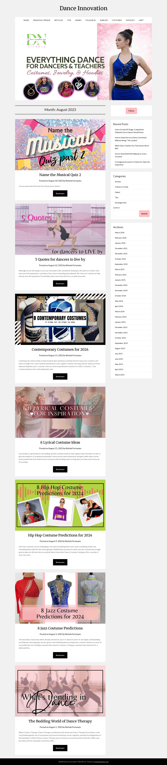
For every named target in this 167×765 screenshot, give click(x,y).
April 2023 (119, 369)
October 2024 (120, 296)
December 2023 (121, 327)
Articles (58, 20)
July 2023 (118, 354)
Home (26, 20)
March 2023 (119, 375)
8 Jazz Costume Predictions (60, 628)
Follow (131, 111)
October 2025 (120, 259)
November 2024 (121, 290)
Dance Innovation (83, 8)
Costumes (117, 20)
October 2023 (120, 338)
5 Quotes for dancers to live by (60, 259)
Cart (141, 20)
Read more (60, 193)
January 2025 (120, 280)
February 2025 (120, 275)
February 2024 (120, 317)
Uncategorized (120, 203)
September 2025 (121, 264)
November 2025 (121, 254)
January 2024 (120, 322)
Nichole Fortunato (73, 181)
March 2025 (119, 269)
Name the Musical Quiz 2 (60, 175)
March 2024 (119, 311)
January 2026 (120, 243)
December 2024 (121, 285)
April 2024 (119, 306)
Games (78, 20)
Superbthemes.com (101, 762)
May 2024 (119, 301)
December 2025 (121, 248)
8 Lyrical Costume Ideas (60, 442)
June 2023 (119, 359)
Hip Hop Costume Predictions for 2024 (60, 535)
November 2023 (121, 333)
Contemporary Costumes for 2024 (60, 349)
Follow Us (90, 20)
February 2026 (120, 238)
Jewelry (104, 20)
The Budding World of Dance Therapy (60, 721)
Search (116, 208)
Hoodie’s (130, 20)
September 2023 (121, 343)
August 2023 (120, 348)
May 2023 (119, 364)
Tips (69, 20)
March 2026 (119, 233)
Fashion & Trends (41, 20)
